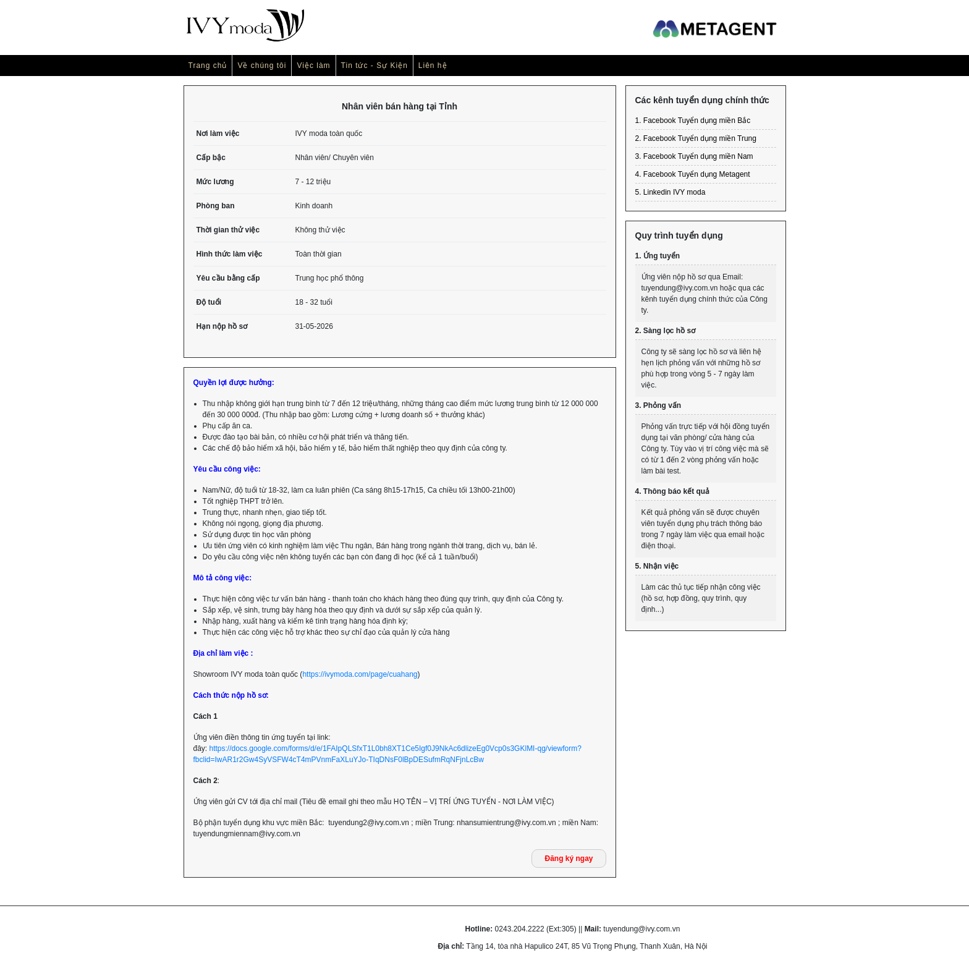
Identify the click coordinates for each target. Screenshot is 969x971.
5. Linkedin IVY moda (670, 192)
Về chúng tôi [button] (261, 65)
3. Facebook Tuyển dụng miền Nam (694, 156)
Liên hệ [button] (432, 65)
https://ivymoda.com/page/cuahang (359, 674)
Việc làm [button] (313, 65)
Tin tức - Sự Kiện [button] (374, 65)
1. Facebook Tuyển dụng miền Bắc (693, 120)
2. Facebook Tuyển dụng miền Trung (695, 138)
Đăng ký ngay (568, 858)
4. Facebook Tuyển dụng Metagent (692, 174)
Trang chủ (207, 65)
